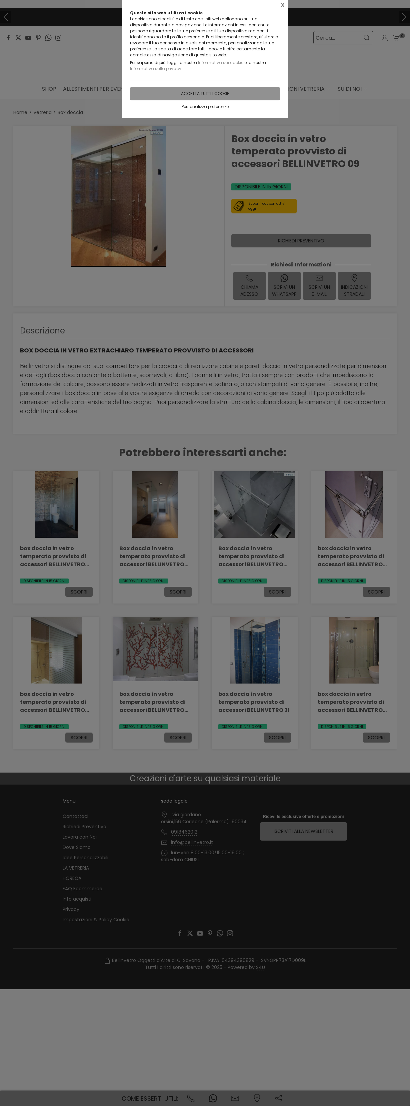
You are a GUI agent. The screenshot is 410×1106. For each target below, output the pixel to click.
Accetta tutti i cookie (205, 93)
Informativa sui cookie (220, 62)
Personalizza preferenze (205, 106)
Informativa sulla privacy (155, 68)
